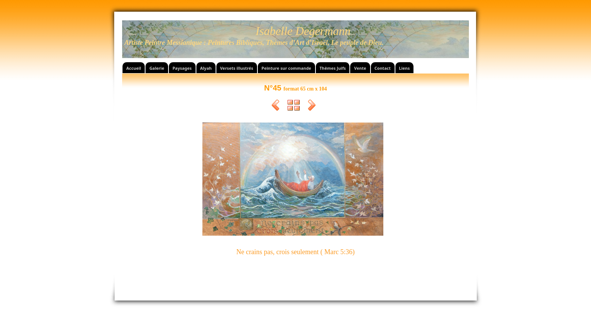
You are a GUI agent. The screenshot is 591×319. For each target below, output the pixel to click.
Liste (293, 106)
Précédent (275, 106)
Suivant (311, 106)
